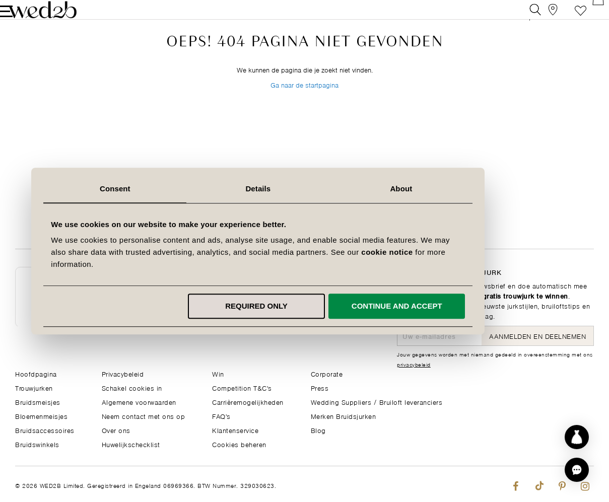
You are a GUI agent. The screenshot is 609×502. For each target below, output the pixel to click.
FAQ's (221, 415)
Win (218, 373)
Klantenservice (235, 429)
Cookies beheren (239, 444)
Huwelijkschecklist (131, 444)
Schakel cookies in (132, 387)
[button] (577, 470)
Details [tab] (304, 188)
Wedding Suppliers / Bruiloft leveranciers (377, 401)
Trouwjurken (34, 387)
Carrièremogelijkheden (248, 401)
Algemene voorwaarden (139, 401)
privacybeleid (414, 364)
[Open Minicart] (588, 17)
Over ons (116, 429)
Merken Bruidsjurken (343, 415)
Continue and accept (443, 306)
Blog (318, 429)
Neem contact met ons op (143, 415)
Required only (303, 306)
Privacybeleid (123, 373)
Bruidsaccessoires (45, 429)
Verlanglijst (565, 17)
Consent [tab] (161, 188)
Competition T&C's (242, 387)
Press (320, 387)
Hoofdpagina (36, 373)
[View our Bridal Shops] (543, 17)
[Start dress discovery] (577, 437)
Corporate (327, 373)
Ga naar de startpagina (304, 110)
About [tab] (448, 188)
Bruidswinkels (37, 444)
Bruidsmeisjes (37, 401)
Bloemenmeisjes (41, 415)
